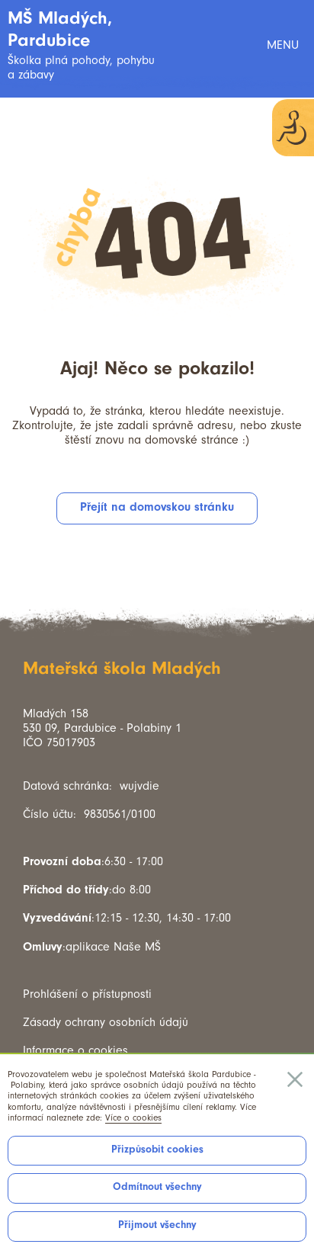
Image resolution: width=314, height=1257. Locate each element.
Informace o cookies (75, 1050)
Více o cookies (133, 1118)
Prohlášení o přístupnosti (87, 994)
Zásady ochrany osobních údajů (105, 1022)
